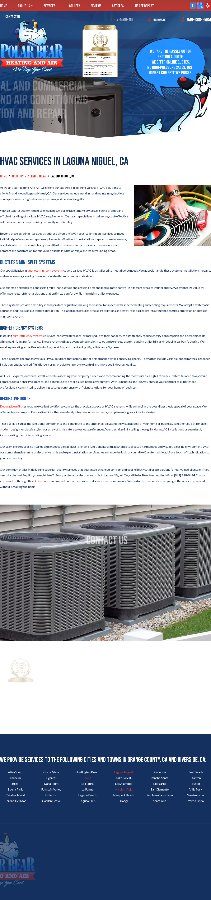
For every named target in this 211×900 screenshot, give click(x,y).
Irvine (87, 778)
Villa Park (195, 789)
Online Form (41, 481)
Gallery (74, 6)
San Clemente (160, 789)
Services (49, 6)
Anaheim (15, 778)
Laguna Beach (87, 795)
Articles (118, 6)
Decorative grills (11, 406)
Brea (15, 783)
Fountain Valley (51, 789)
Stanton (196, 778)
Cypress (51, 778)
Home (3, 6)
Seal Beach (196, 772)
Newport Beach (123, 795)
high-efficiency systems (28, 335)
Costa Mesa (51, 772)
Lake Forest (123, 778)
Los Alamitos (123, 783)
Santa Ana (159, 801)
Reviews (96, 6)
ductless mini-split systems (45, 270)
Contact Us (13, 17)
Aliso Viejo (15, 772)
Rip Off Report (144, 6)
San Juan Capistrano (160, 795)
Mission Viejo (124, 789)
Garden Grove (51, 801)
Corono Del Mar (15, 801)
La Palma (87, 789)
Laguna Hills (87, 801)
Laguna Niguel (123, 772)
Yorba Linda (196, 801)
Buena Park (15, 789)
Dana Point (51, 783)
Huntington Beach (87, 772)
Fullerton (51, 795)
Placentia (159, 772)
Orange (124, 801)
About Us (24, 6)
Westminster (195, 795)
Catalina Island (15, 795)
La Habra (87, 783)
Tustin (196, 783)
